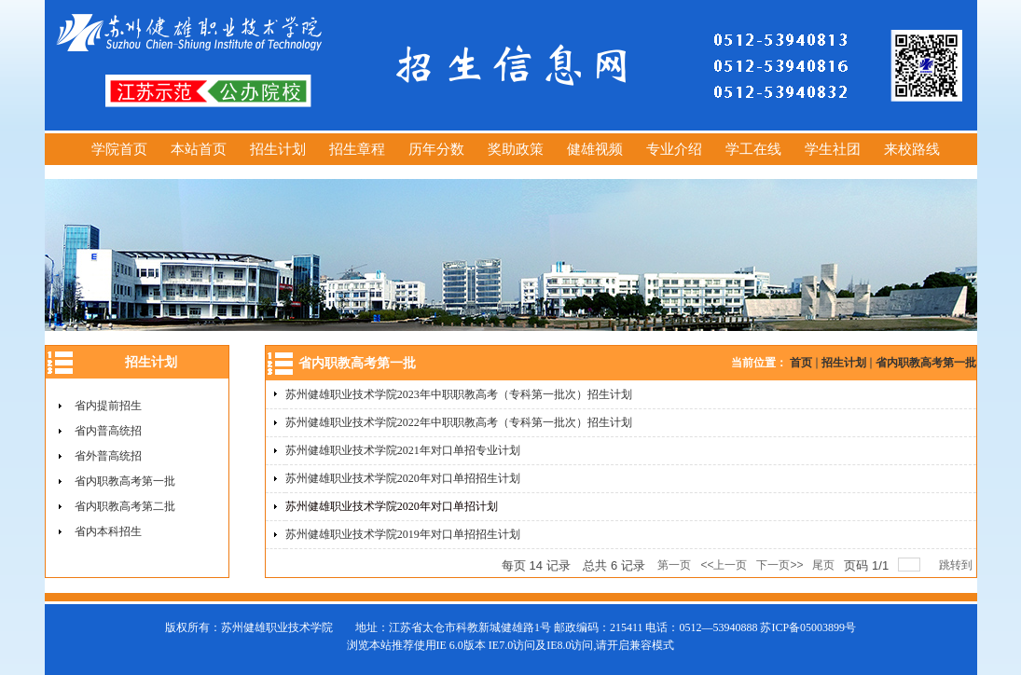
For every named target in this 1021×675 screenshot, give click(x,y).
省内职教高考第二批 (125, 506)
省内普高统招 (108, 430)
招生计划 (278, 149)
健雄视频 (595, 149)
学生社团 (833, 149)
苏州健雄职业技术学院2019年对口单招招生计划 (402, 534)
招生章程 (357, 149)
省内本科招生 (108, 531)
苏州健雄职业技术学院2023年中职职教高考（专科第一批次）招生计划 (458, 394)
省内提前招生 (108, 405)
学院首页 (119, 149)
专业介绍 (674, 149)
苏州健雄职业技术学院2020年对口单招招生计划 (402, 478)
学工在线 (753, 149)
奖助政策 (516, 149)
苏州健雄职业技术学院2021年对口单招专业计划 (402, 450)
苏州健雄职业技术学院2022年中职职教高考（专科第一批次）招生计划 (458, 422)
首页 (801, 362)
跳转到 (957, 565)
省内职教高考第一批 (125, 481)
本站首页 (199, 149)
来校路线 (912, 149)
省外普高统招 (108, 455)
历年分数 (436, 149)
